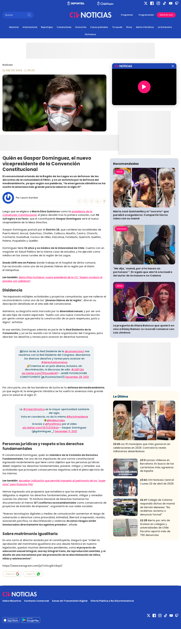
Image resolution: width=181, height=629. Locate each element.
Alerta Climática (145, 27)
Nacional (14, 27)
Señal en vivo (166, 15)
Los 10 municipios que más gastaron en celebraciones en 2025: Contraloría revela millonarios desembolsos (141, 447)
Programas (127, 14)
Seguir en (12, 574)
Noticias (7, 65)
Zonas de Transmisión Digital (69, 600)
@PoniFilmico (53, 424)
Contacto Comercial (36, 600)
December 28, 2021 (77, 377)
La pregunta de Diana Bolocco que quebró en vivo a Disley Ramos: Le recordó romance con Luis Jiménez (143, 329)
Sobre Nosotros (11, 600)
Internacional (30, 27)
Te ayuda (117, 27)
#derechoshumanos (54, 362)
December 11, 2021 (66, 431)
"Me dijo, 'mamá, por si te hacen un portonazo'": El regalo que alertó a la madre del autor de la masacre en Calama (142, 272)
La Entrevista (165, 27)
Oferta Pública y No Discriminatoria (112, 600)
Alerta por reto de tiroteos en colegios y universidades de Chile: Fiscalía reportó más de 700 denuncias (155, 528)
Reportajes (47, 27)
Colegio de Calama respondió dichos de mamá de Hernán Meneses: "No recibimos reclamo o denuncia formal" (157, 507)
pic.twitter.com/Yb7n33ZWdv (41, 427)
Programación (146, 14)
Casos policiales (99, 27)
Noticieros (90, 34)
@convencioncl (74, 351)
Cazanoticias (64, 27)
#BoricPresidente (77, 416)
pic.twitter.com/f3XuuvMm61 (40, 373)
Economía (80, 27)
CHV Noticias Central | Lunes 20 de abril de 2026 (157, 481)
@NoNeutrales (56, 420)
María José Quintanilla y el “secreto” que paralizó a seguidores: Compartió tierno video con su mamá (141, 215)
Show (129, 27)
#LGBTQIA (77, 369)
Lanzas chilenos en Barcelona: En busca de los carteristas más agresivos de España (157, 466)
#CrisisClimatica (34, 409)
